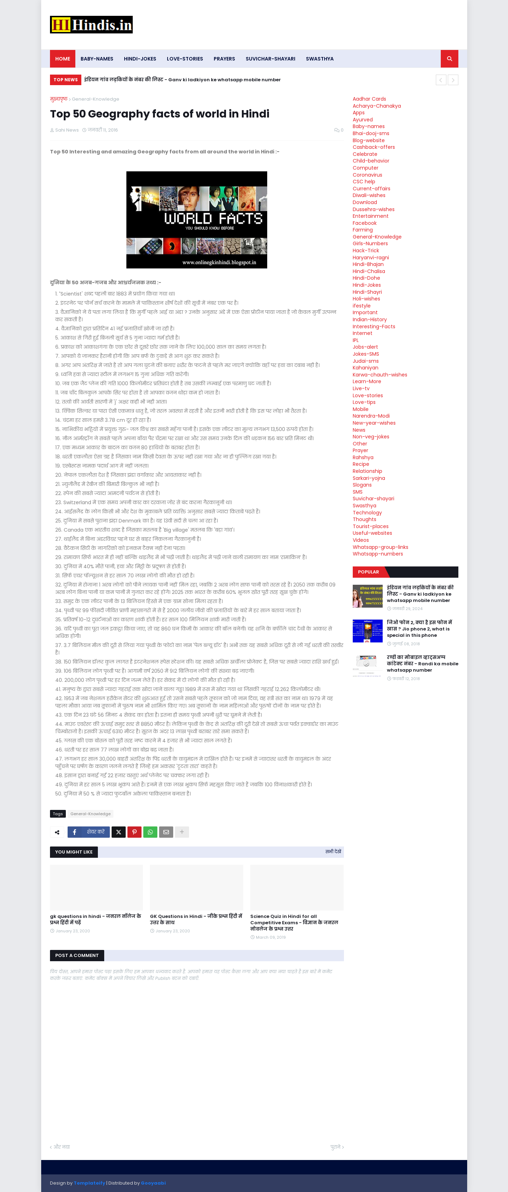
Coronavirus (367, 174)
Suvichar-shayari (373, 498)
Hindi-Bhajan (368, 264)
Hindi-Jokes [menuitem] (140, 58)
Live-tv (361, 388)
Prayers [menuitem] (224, 58)
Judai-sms (366, 360)
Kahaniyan (365, 367)
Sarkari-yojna (369, 478)
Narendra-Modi (371, 415)
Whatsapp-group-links (380, 547)
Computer (365, 167)
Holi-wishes (366, 298)
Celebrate (365, 154)
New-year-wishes (374, 422)
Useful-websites (372, 533)
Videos (361, 540)
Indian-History (370, 319)
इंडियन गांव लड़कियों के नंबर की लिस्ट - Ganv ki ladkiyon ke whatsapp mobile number (182, 79)
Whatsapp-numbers (378, 553)
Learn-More (367, 381)
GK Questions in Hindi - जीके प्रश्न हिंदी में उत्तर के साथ (196, 919)
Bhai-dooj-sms (371, 133)
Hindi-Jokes (367, 285)
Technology (367, 512)
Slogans (362, 484)
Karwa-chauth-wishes (380, 374)
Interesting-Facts (374, 326)
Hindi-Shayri (367, 292)
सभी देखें (333, 852)
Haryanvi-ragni (371, 257)
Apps (359, 112)
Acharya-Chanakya (377, 105)
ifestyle (362, 305)
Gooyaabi (153, 1183)
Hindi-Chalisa (369, 271)
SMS (358, 491)
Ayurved (363, 119)
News (359, 429)
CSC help (364, 181)
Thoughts (364, 519)
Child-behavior (371, 160)
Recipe (361, 464)
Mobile (361, 409)
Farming (363, 229)
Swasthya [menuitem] (320, 58)
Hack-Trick (366, 250)
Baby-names (369, 126)
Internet (362, 333)
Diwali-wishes (369, 195)
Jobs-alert (365, 346)
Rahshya (363, 457)
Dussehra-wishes (374, 209)
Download (365, 202)
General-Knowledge (95, 99)
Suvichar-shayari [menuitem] (270, 58)
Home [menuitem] (62, 58)
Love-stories (368, 395)
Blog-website (369, 140)
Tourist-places (371, 526)
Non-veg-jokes (371, 436)
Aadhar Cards (369, 98)
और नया (62, 1147)
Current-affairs (371, 188)
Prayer (360, 450)
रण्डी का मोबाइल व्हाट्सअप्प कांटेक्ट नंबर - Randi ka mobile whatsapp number (422, 663)
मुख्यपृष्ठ (59, 99)
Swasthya (364, 505)
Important (365, 312)
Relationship (367, 471)
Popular (368, 572)
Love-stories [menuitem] (185, 58)
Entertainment (371, 216)
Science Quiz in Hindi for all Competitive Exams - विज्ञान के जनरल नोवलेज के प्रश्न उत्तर (294, 922)
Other (360, 443)
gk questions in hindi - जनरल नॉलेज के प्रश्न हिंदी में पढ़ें (95, 919)
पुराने (335, 1147)
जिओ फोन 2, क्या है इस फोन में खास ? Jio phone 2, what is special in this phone (419, 629)
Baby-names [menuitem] (97, 58)
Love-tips (364, 402)
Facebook (365, 223)
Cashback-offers (374, 147)
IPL (356, 340)
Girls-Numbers (370, 243)
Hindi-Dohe (366, 277)
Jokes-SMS (366, 353)
